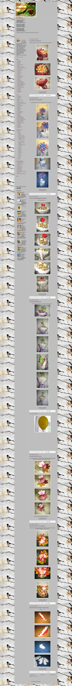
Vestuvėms (18, 91)
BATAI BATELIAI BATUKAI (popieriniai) (39, 607)
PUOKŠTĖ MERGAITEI (35, 301)
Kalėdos (18, 109)
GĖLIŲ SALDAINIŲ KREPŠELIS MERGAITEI (23, 212)
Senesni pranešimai (52, 674)
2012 (18, 132)
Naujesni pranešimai (32, 674)
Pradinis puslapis (42, 674)
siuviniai (18, 88)
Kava (18, 110)
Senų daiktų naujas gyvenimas (21, 173)
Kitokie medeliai (19, 111)
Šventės (18, 89)
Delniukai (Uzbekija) (20, 166)
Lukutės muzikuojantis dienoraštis (21, 171)
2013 (18, 131)
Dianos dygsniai (19, 167)
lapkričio (19, 133)
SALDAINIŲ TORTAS (22, 192)
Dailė (18, 65)
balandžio (19, 152)
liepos (19, 149)
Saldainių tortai (19, 86)
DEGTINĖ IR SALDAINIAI (36, 99)
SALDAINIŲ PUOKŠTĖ (35, 40)
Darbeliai (18, 165)
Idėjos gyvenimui (19, 168)
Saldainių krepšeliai (19, 117)
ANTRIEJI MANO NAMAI (20, 162)
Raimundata (24, 40)
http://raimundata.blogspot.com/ (20, 18)
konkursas (18, 113)
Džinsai (18, 68)
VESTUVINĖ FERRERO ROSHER (38, 198)
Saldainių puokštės (19, 85)
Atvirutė (18, 62)
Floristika (18, 106)
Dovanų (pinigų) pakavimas (20, 67)
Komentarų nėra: (42, 95)
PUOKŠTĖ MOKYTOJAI (35, 456)
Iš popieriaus (19, 108)
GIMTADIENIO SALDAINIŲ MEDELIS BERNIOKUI (23, 255)
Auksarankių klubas (19, 164)
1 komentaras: (42, 603)
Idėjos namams (19, 169)
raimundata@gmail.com (42, 92)
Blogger (39, 681)
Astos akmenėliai (19, 163)
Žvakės (18, 92)
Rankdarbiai (18, 116)
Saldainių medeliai (19, 83)
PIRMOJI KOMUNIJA (22, 226)
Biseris (18, 63)
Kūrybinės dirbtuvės (19, 170)
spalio (19, 134)
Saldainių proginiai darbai (20, 84)
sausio (19, 156)
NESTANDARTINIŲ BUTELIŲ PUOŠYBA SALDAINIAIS (23, 233)
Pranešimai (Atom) (35, 676)
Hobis (18, 107)
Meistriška (18, 172)
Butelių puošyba (19, 64)
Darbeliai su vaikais (19, 66)
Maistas (18, 114)
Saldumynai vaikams (20, 87)
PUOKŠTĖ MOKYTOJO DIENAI (37, 526)
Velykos (18, 90)
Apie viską (18, 61)
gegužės (19, 151)
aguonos (18, 60)
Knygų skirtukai (19, 112)
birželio (19, 150)
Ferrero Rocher (19, 105)
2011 (18, 157)
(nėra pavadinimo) (23, 206)
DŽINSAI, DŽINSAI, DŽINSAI (23, 247)
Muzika (18, 115)
